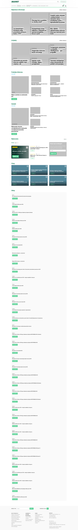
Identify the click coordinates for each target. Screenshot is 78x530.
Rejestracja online (29, 520)
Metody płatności (38, 519)
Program (27, 518)
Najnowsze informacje (18, 10)
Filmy (39, 5)
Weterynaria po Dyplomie (15, 516)
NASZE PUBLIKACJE (14, 513)
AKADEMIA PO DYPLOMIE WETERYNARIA (28, 514)
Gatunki (13, 104)
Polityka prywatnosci (38, 514)
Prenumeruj (63, 1)
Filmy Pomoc (37, 521)
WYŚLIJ (31, 508)
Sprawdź (32, 150)
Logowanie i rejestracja (39, 516)
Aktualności (43, 5)
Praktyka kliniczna (17, 72)
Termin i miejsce (28, 516)
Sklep (47, 5)
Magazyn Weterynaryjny (15, 514)
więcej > (65, 139)
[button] (14, 5)
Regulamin (37, 518)
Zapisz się (15, 156)
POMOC (36, 513)
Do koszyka (15, 198)
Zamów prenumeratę (15, 515)
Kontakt (36, 522)
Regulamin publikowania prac (40, 520)
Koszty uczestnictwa (29, 519)
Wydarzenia (14, 139)
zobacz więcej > (63, 9)
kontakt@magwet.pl (52, 523)
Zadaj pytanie (37, 515)
